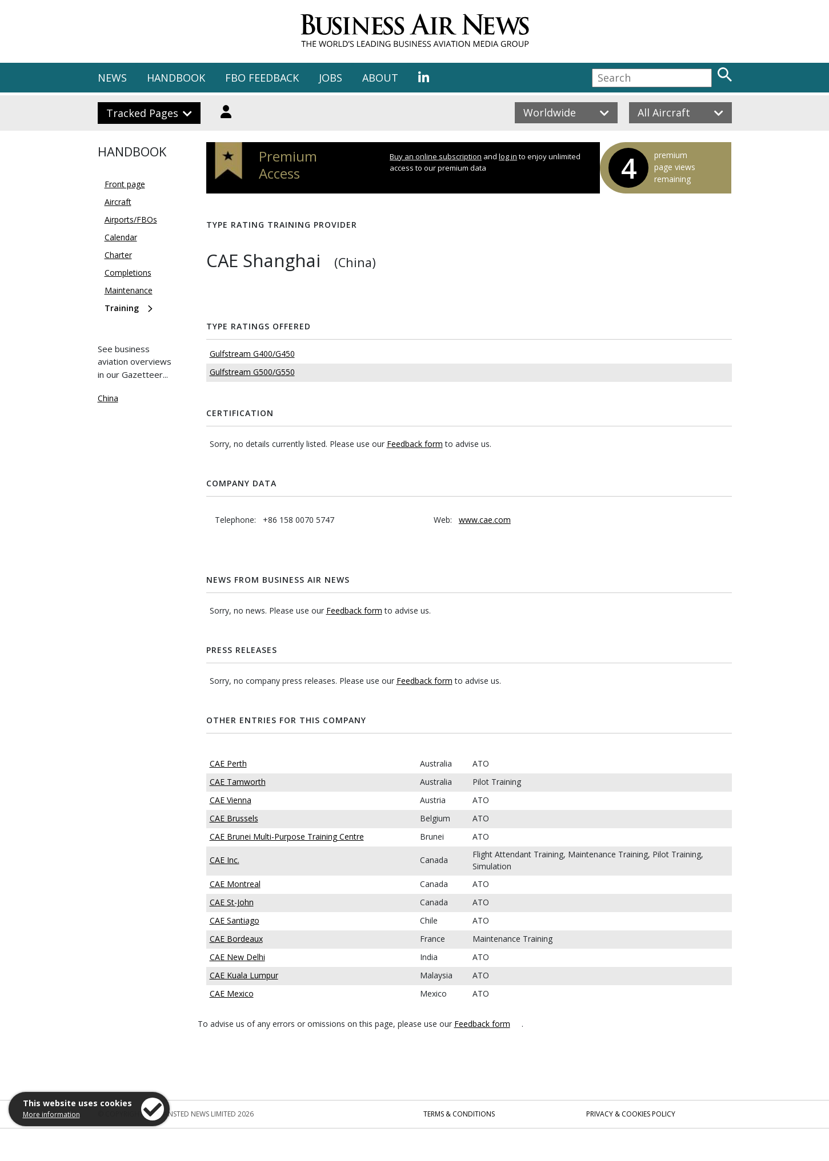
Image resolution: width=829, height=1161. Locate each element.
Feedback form (415, 443)
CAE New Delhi (237, 957)
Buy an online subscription (436, 156)
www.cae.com (485, 519)
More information (51, 1114)
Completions (128, 272)
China (108, 398)
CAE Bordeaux (236, 938)
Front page (125, 184)
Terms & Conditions (459, 1114)
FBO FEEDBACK (262, 77)
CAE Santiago (234, 920)
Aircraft (118, 201)
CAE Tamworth (238, 781)
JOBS (330, 77)
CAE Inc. (224, 859)
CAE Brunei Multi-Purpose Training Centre (287, 836)
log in (508, 156)
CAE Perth (228, 763)
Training (122, 308)
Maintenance (129, 290)
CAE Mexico (232, 993)
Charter (118, 254)
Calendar (121, 237)
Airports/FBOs (131, 219)
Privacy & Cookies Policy (630, 1114)
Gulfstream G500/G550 (252, 371)
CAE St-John (232, 902)
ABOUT (380, 77)
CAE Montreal (235, 883)
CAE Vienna (230, 800)
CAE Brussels (234, 818)
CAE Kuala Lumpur (244, 975)
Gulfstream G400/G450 (252, 353)
